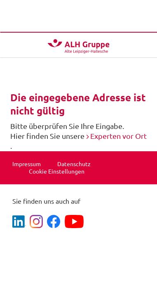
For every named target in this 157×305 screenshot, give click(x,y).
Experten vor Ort (118, 136)
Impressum (26, 164)
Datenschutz (74, 164)
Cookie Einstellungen (56, 171)
